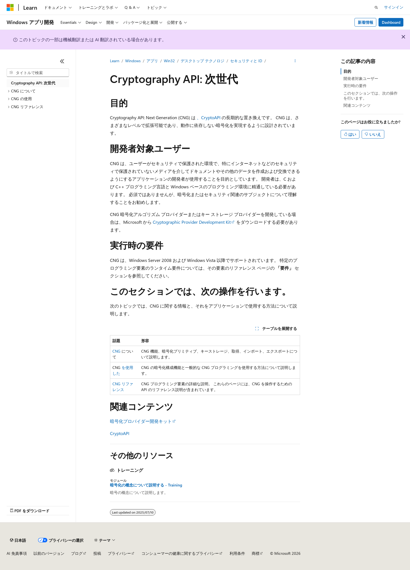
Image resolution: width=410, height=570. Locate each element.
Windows (133, 60)
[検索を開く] (376, 7)
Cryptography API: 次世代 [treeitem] (33, 82)
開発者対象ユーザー (360, 78)
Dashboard (391, 22)
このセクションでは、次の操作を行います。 (370, 95)
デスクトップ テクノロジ (202, 60)
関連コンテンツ (356, 105)
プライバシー (119, 553)
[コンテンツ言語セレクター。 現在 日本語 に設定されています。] (18, 540)
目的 (347, 71)
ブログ (77, 553)
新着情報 (365, 22)
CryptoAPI (119, 433)
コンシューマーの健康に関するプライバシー (180, 553)
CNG (116, 351)
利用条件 (237, 553)
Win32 (169, 60)
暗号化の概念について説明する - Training (146, 485)
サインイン (393, 7)
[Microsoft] (10, 7)
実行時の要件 (355, 85)
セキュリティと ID (246, 60)
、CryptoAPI (208, 117)
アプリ (152, 60)
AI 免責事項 (17, 553)
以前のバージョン (48, 553)
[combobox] (38, 72)
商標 (255, 553)
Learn (114, 60)
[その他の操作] (295, 61)
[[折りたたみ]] (62, 61)
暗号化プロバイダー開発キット (141, 421)
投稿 (97, 553)
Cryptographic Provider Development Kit (192, 222)
